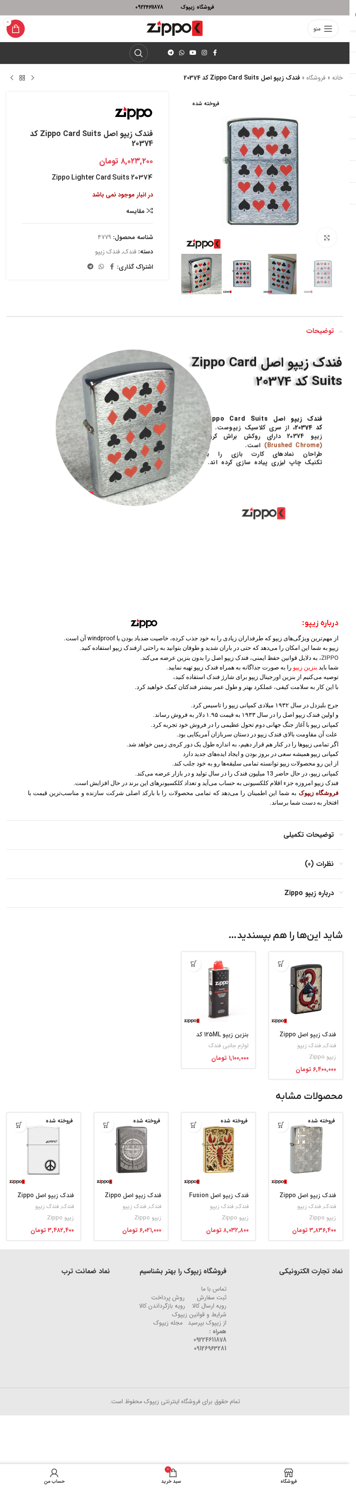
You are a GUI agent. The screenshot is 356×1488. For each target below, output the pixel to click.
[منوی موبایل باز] (323, 28)
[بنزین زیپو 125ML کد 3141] (218, 988)
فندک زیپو (107, 251)
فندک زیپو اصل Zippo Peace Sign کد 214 (45, 1200)
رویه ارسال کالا (209, 1306)
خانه (337, 78)
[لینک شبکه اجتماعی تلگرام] (170, 53)
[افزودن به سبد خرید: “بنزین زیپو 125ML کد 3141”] (193, 964)
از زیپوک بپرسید (207, 1323)
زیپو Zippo (322, 1057)
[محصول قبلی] (32, 78)
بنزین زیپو (305, 667)
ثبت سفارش (211, 1297)
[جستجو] (138, 53)
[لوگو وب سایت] (174, 28)
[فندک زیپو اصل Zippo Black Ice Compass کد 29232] (131, 1149)
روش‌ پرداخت (168, 1297)
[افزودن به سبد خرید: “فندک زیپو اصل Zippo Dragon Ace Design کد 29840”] (281, 964)
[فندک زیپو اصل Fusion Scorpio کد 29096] (218, 1149)
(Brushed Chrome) (293, 451)
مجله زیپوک (168, 1323)
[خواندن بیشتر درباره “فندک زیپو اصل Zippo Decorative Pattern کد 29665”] (281, 1124)
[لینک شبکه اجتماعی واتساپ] (181, 53)
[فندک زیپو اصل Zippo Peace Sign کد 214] (43, 1149)
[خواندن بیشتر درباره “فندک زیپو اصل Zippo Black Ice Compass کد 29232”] (106, 1124)
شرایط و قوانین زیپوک (199, 1314)
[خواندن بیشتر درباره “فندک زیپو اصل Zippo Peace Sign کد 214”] (19, 1124)
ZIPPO (330, 657)
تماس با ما (213, 1289)
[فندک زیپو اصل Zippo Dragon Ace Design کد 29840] (306, 988)
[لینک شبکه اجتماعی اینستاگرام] (204, 53)
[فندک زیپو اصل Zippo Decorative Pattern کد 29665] (306, 1149)
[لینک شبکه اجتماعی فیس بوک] (215, 53)
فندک (129, 251)
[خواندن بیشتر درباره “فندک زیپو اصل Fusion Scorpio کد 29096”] (193, 1124)
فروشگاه (316, 78)
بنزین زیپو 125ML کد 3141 (222, 1039)
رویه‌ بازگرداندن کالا (162, 1306)
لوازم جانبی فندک (229, 1045)
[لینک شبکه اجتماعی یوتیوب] (193, 53)
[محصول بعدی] (12, 78)
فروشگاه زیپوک (319, 792)
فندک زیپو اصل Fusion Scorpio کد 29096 (219, 1200)
